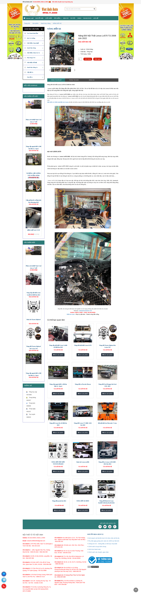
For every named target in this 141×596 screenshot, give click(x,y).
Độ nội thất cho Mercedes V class (107, 423)
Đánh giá (91, 80)
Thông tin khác (74, 80)
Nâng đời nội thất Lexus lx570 (82, 345)
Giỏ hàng (88, 59)
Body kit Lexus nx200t (83, 462)
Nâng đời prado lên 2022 (59, 501)
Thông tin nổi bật (56, 80)
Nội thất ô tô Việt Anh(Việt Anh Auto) (57, 102)
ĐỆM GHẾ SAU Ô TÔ (33, 230)
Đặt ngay (97, 59)
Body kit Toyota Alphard (34, 319)
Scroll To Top (135, 590)
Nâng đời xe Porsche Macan (83, 384)
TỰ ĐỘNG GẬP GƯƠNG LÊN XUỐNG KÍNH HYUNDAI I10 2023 (33, 176)
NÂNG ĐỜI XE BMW (83, 501)
